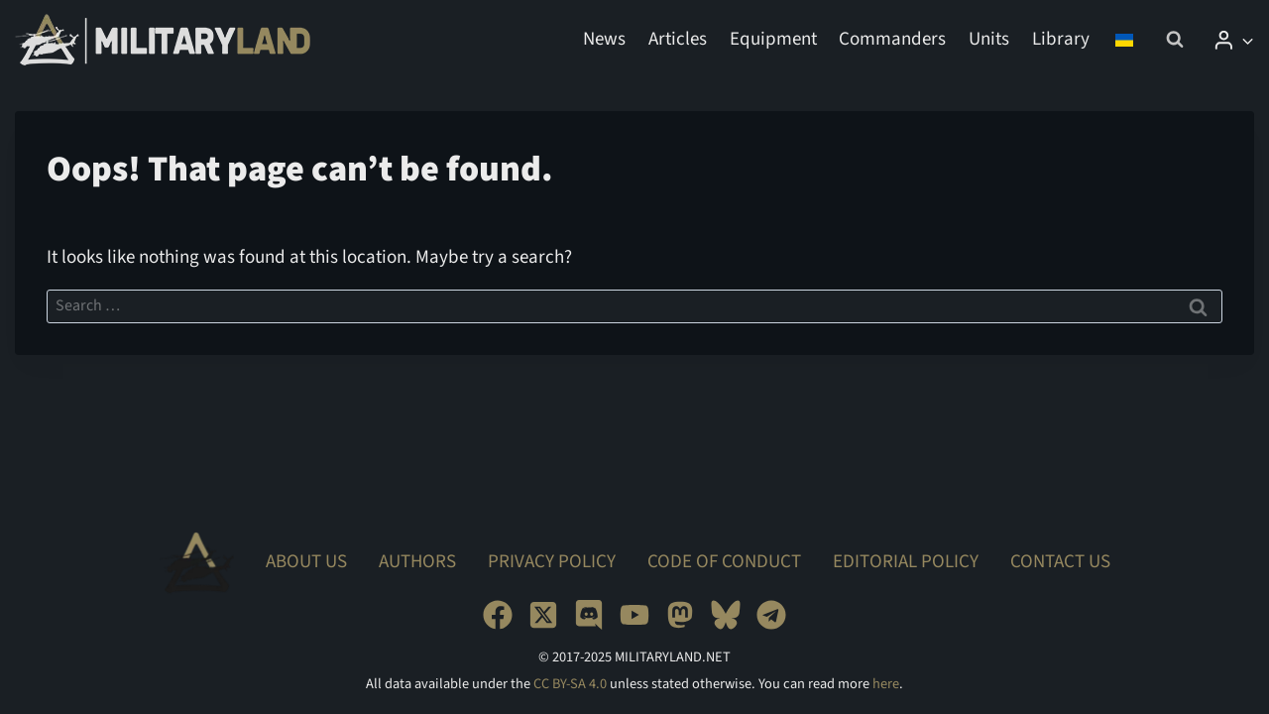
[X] (543, 615)
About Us (306, 561)
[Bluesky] (726, 615)
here (885, 683)
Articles (677, 39)
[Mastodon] (680, 615)
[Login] (1233, 39)
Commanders (892, 39)
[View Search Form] (1175, 40)
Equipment (773, 39)
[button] (1246, 39)
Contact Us (1060, 561)
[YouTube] (634, 615)
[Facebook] (498, 615)
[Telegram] (771, 615)
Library (1061, 39)
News (604, 39)
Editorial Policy (906, 561)
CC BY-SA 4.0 (570, 683)
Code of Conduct (724, 561)
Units (989, 39)
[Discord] (589, 615)
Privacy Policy (552, 561)
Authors (417, 561)
